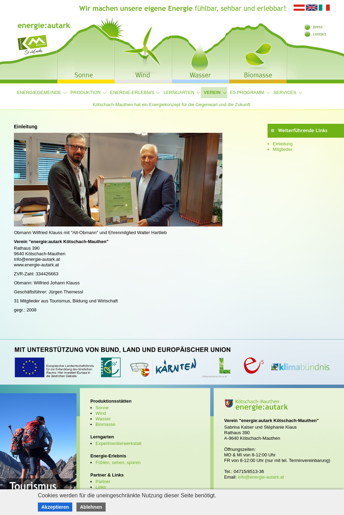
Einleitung (283, 143)
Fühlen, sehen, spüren (118, 462)
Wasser (103, 418)
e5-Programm (247, 92)
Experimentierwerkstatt (118, 443)
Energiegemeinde (39, 92)
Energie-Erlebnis (132, 92)
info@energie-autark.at (261, 477)
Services (284, 92)
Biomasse (105, 424)
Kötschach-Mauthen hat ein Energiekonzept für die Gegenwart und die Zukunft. (172, 104)
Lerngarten (179, 92)
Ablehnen (91, 507)
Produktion (86, 92)
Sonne (102, 407)
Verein (212, 92)
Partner (103, 481)
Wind (101, 413)
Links (101, 487)
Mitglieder (282, 149)
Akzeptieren (55, 507)
